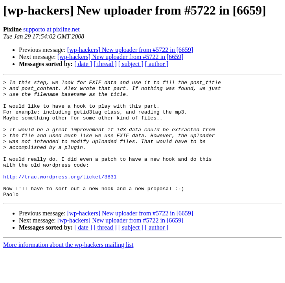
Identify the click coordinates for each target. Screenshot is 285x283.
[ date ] (83, 64)
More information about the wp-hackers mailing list (68, 268)
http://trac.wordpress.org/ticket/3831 (60, 196)
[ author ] (157, 64)
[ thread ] (105, 64)
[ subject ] (130, 64)
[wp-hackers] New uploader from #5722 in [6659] (130, 49)
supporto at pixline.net (51, 29)
